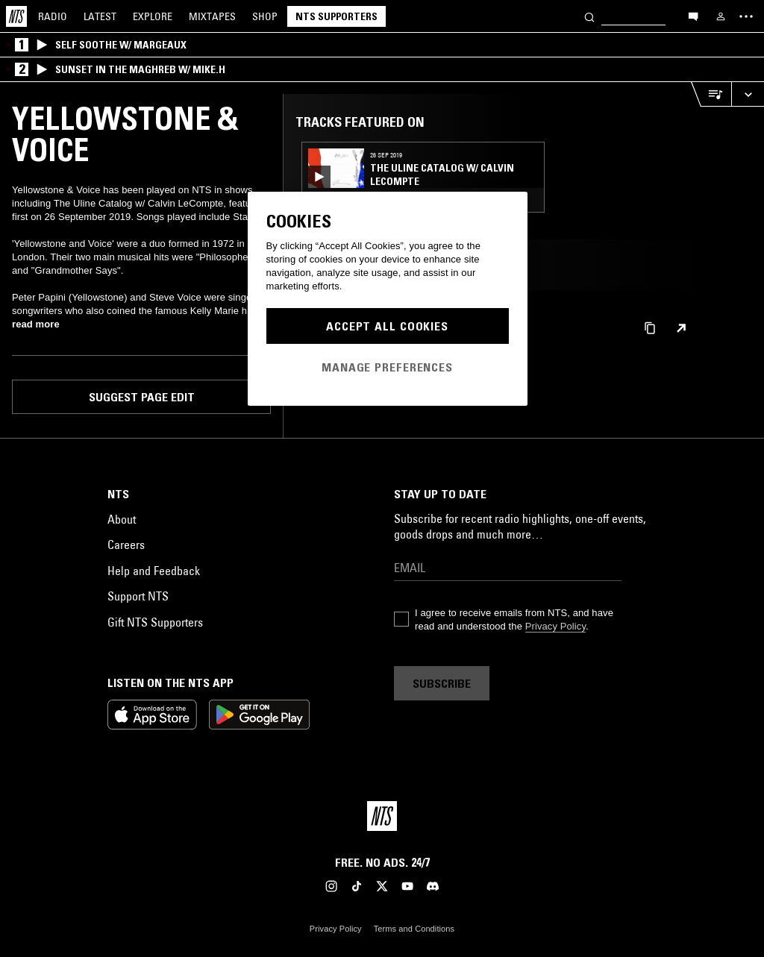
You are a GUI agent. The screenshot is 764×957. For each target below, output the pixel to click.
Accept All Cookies (387, 326)
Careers (126, 544)
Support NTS (138, 596)
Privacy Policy (555, 626)
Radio (52, 16)
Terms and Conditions (414, 928)
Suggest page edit (142, 396)
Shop (265, 16)
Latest (100, 16)
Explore (152, 16)
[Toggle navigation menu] (746, 16)
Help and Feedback (153, 570)
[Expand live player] (747, 94)
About (121, 519)
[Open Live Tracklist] (711, 94)
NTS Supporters (336, 16)
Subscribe (442, 683)
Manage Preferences (387, 367)
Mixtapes (212, 16)
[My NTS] (721, 16)
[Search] (589, 16)
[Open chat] (693, 15)
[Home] (16, 16)
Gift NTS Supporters (155, 622)
